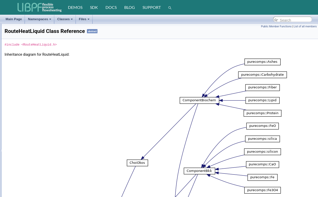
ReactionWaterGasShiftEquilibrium (36, 49)
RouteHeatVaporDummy (29, 164)
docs (111, 7)
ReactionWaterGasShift (28, 43)
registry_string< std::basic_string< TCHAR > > (44, 91)
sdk (94, 7)
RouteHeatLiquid (24, 109)
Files (84, 19)
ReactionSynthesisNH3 (28, 30)
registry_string (22, 85)
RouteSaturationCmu (27, 182)
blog (129, 7)
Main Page (14, 19)
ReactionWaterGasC (27, 36)
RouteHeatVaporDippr (27, 158)
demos (75, 7)
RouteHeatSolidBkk (26, 134)
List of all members (305, 26)
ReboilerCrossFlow (25, 61)
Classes (65, 19)
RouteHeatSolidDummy (28, 140)
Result (17, 103)
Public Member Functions (276, 26)
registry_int (20, 79)
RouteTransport (23, 194)
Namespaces (39, 19)
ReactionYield (22, 55)
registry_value (22, 97)
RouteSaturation (24, 176)
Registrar (19, 73)
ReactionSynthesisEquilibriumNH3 (36, 24)
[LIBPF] (39, 7)
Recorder (19, 67)
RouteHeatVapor (24, 146)
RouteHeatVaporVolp (27, 170)
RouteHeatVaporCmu (27, 152)
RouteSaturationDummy (29, 188)
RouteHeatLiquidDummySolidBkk (35, 122)
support (152, 7)
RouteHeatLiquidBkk (26, 115)
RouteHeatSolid (23, 128)
